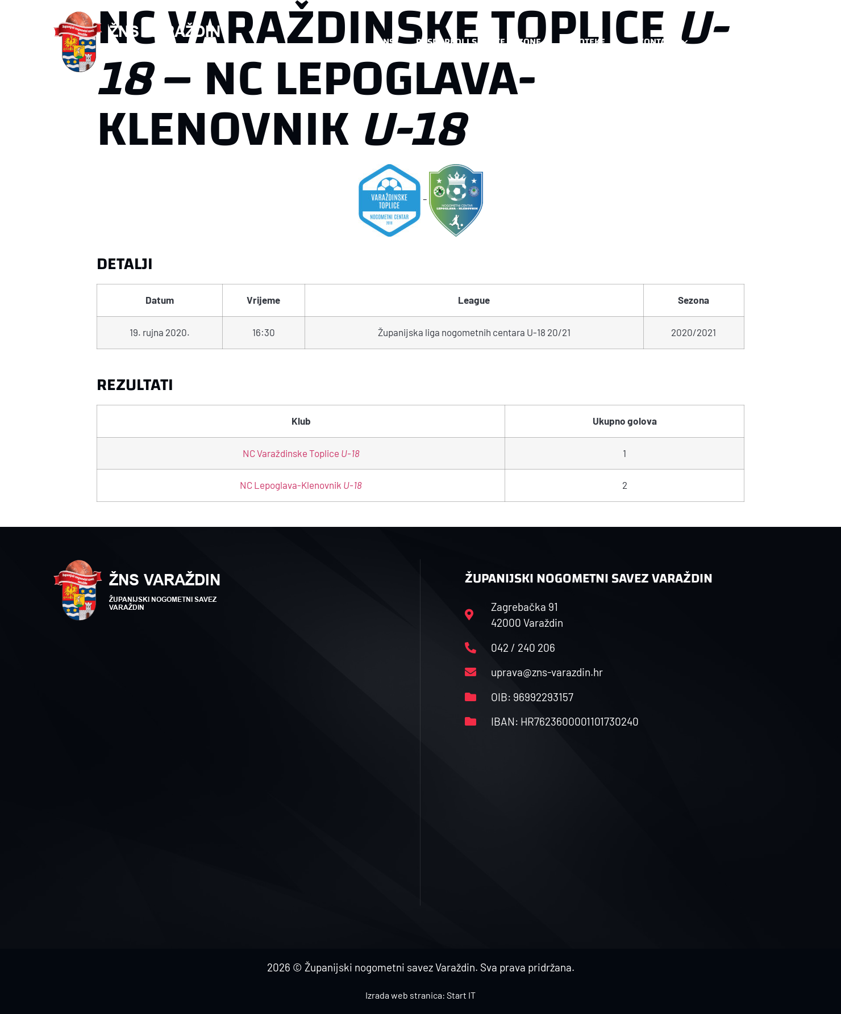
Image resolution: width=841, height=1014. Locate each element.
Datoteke (590, 42)
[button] (765, 42)
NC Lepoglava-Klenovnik (301, 485)
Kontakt (663, 42)
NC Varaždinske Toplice (301, 453)
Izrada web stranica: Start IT (420, 995)
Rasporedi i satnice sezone (478, 42)
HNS (385, 42)
